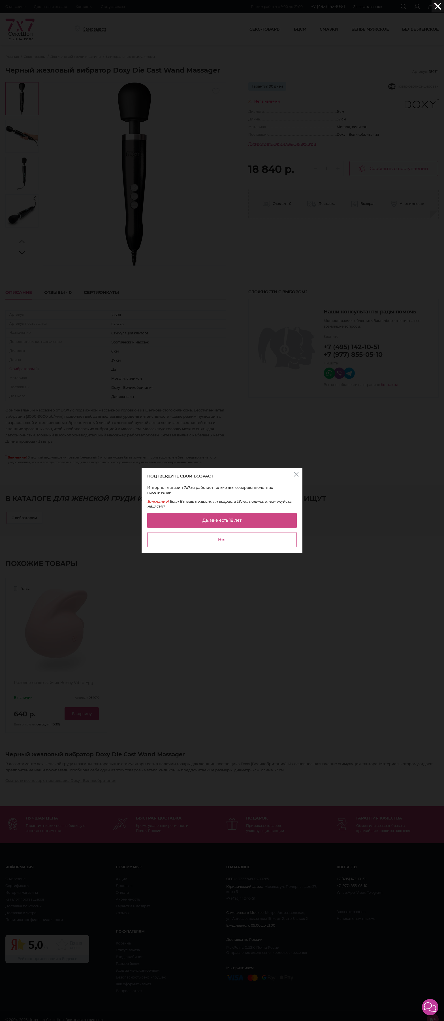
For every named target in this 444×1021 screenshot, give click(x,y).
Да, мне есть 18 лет (222, 520)
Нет (222, 539)
